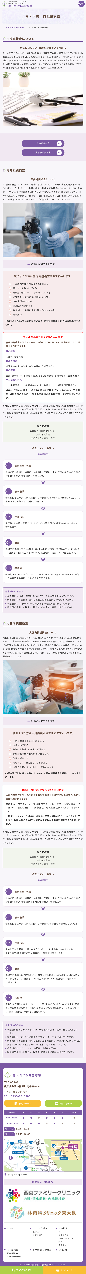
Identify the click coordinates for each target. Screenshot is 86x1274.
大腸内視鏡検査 (14, 1256)
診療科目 (63, 1228)
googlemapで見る (15, 1174)
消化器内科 (64, 1235)
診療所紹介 (38, 1235)
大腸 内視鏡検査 (42, 152)
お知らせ (63, 1249)
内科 (61, 1231)
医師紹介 (37, 1231)
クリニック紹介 (40, 1228)
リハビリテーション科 (68, 1238)
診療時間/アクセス (42, 1249)
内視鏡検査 (12, 1249)
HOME (10, 1228)
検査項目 (63, 1245)
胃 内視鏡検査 (42, 143)
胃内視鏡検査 (13, 1253)
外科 (61, 1241)
